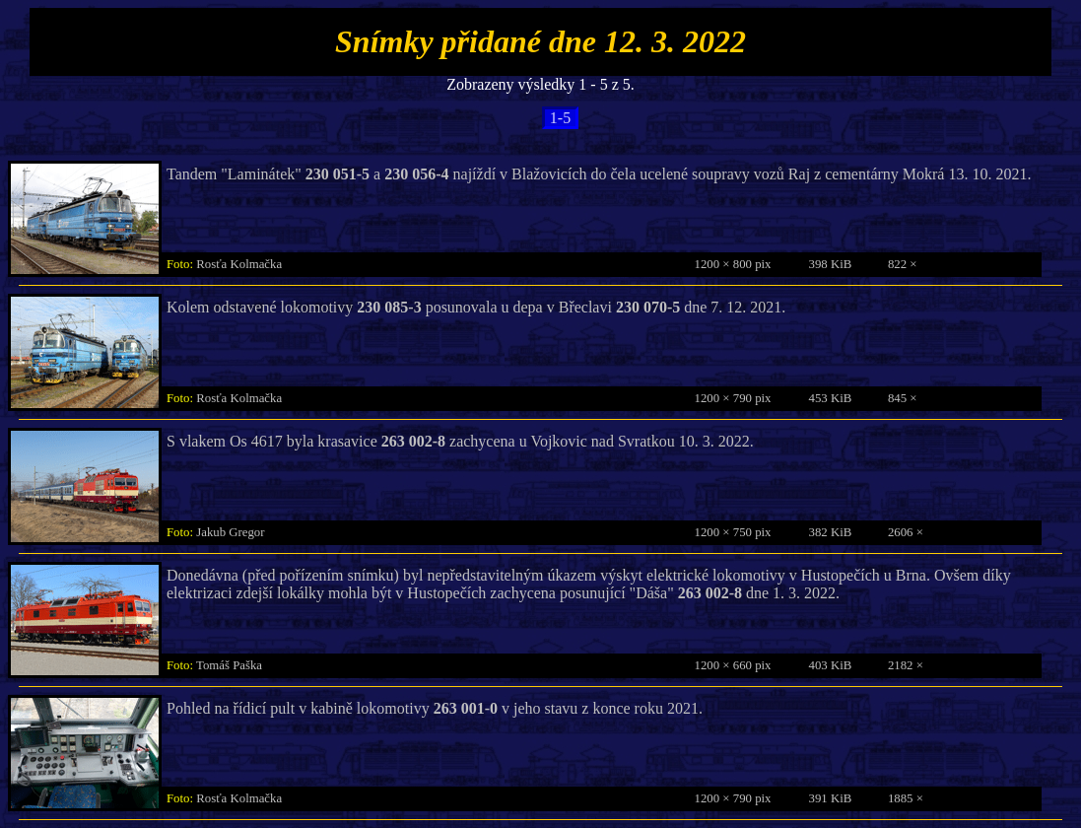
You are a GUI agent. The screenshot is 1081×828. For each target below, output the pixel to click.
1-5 (560, 117)
